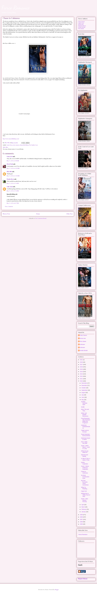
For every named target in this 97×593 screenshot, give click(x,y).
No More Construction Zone (85, 477)
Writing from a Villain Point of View (85, 495)
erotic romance (16, 145)
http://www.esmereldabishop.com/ (11, 139)
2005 (81, 524)
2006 (81, 521)
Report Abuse (82, 578)
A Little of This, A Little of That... (85, 459)
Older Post (69, 214)
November (84, 385)
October (83, 387)
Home (38, 214)
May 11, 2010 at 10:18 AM (13, 168)
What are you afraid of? (84, 451)
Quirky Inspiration (84, 463)
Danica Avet (10, 156)
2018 (81, 362)
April (82, 504)
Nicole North (10, 164)
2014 (81, 371)
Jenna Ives (81, 24)
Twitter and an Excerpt (85, 431)
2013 (81, 374)
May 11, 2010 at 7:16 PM (13, 183)
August (83, 392)
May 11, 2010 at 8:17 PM (13, 203)
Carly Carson (10, 186)
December (84, 383)
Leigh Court (81, 23)
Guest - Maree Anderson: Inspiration (85, 468)
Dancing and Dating (84, 455)
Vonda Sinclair (81, 27)
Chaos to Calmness (84, 472)
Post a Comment (9, 206)
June (82, 397)
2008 (81, 517)
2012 (81, 376)
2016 (81, 367)
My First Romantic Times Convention (85, 483)
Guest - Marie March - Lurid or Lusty (85, 447)
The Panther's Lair (33, 145)
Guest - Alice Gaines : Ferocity (84, 500)
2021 (81, 359)
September (84, 390)
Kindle (83, 407)
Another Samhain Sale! (84, 403)
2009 (81, 514)
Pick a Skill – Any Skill (84, 442)
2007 (81, 519)
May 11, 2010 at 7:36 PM (13, 191)
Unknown (82, 344)
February (84, 509)
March (83, 507)
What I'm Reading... (84, 488)
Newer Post (6, 214)
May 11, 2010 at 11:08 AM (13, 176)
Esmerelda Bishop (24, 145)
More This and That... (85, 410)
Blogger (57, 589)
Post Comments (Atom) (40, 218)
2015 (81, 369)
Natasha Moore (10, 179)
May (82, 399)
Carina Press (9, 145)
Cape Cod (84, 491)
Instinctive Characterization (85, 426)
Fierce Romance (15, 8)
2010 (81, 381)
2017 (81, 364)
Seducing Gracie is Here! (85, 438)
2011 (81, 378)
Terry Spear (81, 28)
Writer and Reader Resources (84, 414)
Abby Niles (9, 171)
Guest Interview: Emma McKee (85, 435)
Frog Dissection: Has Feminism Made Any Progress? (85, 420)
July (82, 395)
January (83, 511)
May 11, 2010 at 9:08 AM (13, 161)
